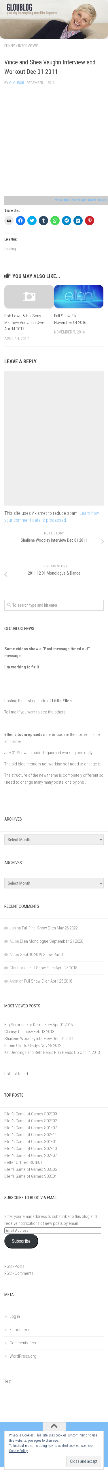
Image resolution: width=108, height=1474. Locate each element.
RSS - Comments (18, 1273)
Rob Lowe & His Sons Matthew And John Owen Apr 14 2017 (25, 322)
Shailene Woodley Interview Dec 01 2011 (38, 1038)
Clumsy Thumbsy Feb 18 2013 (29, 1031)
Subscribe (21, 1241)
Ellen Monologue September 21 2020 (51, 941)
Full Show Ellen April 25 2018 (53, 967)
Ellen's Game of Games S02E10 (30, 1148)
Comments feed (23, 1343)
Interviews (28, 46)
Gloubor (16, 83)
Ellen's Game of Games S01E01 (30, 1141)
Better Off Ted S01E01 (23, 1162)
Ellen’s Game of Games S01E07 (30, 1127)
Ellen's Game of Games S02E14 (30, 1134)
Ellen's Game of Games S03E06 (30, 1169)
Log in (15, 1316)
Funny (9, 46)
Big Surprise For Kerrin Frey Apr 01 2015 (38, 1024)
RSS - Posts (14, 1266)
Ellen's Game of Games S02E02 (30, 1120)
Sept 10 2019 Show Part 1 (41, 954)
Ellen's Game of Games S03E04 (30, 1176)
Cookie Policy (18, 1451)
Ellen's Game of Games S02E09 (30, 1114)
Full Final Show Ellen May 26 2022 (49, 928)
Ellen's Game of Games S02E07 (30, 1155)
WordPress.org (23, 1356)
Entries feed (20, 1329)
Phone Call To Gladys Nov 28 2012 (32, 1045)
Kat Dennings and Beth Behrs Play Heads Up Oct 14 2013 (52, 1052)
